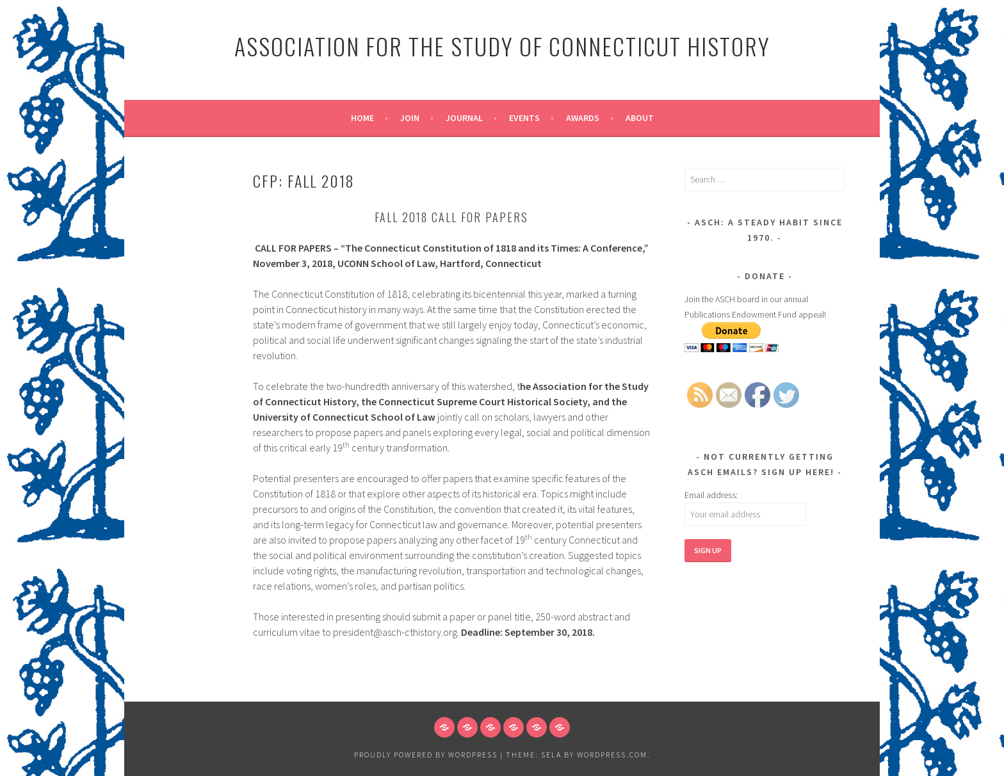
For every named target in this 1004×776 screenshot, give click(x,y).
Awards (582, 118)
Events (524, 118)
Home (362, 118)
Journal (464, 118)
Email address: (711, 495)
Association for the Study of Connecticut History (502, 46)
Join (409, 118)
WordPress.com (612, 754)
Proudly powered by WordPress (426, 754)
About (640, 118)
